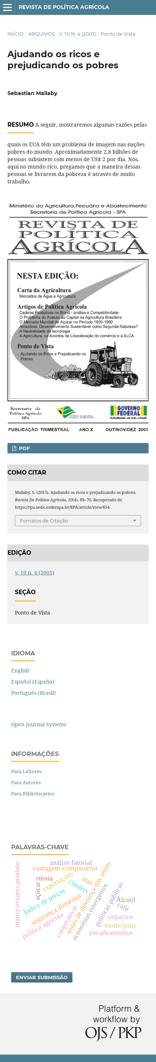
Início (15, 34)
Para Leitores (26, 771)
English (20, 670)
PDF (23, 448)
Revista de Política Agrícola (64, 7)
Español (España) (32, 681)
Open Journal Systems (38, 724)
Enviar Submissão (42, 977)
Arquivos (41, 34)
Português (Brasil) (33, 692)
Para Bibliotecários (33, 793)
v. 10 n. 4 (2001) (77, 34)
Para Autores (26, 782)
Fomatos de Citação (44, 521)
